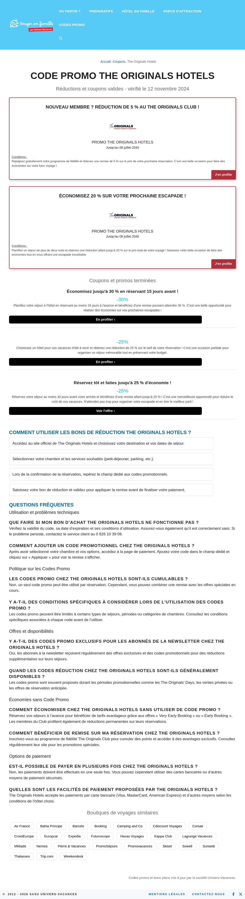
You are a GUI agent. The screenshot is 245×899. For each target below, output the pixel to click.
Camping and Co (130, 826)
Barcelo (78, 826)
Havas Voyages (132, 836)
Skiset (167, 846)
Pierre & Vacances (72, 846)
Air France (22, 826)
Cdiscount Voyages (167, 826)
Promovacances (140, 846)
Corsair (197, 826)
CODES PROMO (72, 25)
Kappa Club (163, 836)
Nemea (42, 846)
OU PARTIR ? (69, 11)
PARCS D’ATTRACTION (182, 11)
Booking (100, 826)
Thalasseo (22, 856)
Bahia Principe (51, 826)
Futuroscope (100, 836)
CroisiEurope (24, 836)
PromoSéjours (107, 846)
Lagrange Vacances (197, 836)
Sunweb (209, 846)
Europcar (51, 836)
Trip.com (46, 856)
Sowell (187, 846)
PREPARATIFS (101, 11)
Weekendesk (73, 856)
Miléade (20, 846)
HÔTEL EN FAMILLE (138, 11)
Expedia (74, 836)
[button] (60, 38)
